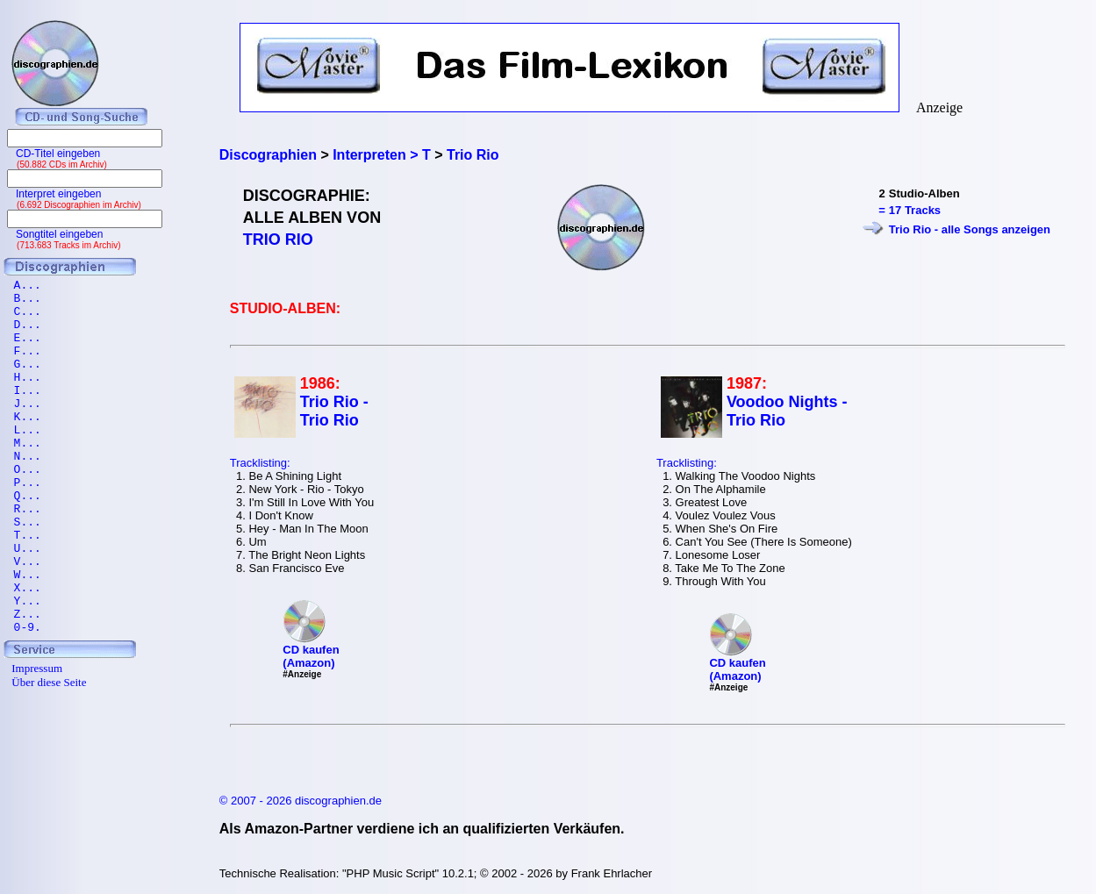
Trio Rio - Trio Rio (334, 411)
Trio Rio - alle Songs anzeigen (969, 229)
